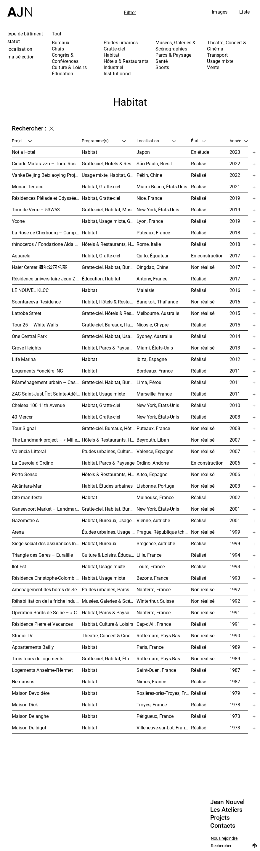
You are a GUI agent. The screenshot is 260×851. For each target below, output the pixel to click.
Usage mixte (220, 61)
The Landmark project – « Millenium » (47, 440)
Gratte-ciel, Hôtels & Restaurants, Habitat (109, 163)
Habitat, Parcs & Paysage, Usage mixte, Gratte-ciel (109, 347)
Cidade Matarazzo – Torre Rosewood (47, 163)
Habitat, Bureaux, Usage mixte (109, 520)
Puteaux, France (153, 232)
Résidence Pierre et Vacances (42, 624)
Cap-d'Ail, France (154, 624)
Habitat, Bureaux (99, 543)
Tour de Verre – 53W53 (36, 209)
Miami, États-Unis (155, 347)
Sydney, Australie (154, 336)
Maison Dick (25, 704)
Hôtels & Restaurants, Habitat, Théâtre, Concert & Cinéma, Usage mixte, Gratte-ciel (109, 440)
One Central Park (29, 336)
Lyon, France (150, 221)
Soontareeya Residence (36, 301)
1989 (234, 647)
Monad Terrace (27, 186)
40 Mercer (22, 417)
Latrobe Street (26, 313)
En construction (207, 255)
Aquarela (21, 255)
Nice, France (149, 198)
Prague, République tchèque (164, 532)
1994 (234, 555)
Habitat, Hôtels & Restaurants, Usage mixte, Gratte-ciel (109, 301)
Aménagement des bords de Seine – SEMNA (47, 589)
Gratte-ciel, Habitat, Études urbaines (109, 658)
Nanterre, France (154, 589)
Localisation (156, 140)
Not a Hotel (23, 152)
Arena (18, 532)
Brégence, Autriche (156, 543)
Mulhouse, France (155, 497)
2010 (234, 405)
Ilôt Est (19, 566)
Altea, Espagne (152, 474)
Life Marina (24, 359)
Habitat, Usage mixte (103, 394)
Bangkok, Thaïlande (157, 301)
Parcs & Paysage (173, 55)
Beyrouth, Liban (153, 440)
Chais (58, 48)
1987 (234, 670)
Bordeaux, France (155, 370)
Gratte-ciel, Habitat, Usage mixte (109, 336)
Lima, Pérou (149, 382)
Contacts (222, 825)
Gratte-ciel (114, 48)
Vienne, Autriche (153, 520)
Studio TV (22, 635)
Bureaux (60, 42)
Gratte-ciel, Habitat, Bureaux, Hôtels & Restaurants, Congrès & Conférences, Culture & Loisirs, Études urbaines (109, 382)
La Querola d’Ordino (32, 463)
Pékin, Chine (149, 175)
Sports (162, 67)
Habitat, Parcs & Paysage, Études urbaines (109, 612)
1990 (234, 635)
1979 (234, 693)
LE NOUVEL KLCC (30, 290)
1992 (234, 589)
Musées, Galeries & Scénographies (175, 45)
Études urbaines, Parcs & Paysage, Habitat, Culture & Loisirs (109, 589)
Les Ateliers (226, 810)
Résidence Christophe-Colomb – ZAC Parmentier (47, 578)
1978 (234, 704)
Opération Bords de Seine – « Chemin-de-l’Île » (47, 612)
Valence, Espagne (155, 451)
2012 (234, 359)
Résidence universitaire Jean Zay (46, 278)
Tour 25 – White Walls (35, 324)
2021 (234, 186)
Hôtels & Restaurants (126, 61)
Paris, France (150, 647)
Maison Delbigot (29, 727)
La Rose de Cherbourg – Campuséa (47, 232)
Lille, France (149, 555)
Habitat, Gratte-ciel (101, 186)
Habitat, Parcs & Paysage (108, 463)
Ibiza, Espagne (152, 359)
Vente (213, 67)
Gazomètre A (25, 520)
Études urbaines (121, 42)
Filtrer (130, 12)
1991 (234, 612)
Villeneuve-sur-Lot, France (163, 727)
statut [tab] (13, 41)
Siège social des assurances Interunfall (47, 543)
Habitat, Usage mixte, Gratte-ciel (109, 221)
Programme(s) (104, 140)
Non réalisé (202, 267)
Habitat (111, 55)
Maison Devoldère (30, 693)
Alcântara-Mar (26, 486)
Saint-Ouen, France (156, 670)
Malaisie (145, 290)
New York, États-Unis (158, 209)
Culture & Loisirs (69, 67)
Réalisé (198, 163)
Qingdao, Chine (152, 267)
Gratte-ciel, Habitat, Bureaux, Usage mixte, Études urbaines (109, 509)
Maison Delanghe (30, 716)
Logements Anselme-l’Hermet (42, 670)
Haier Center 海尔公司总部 (39, 267)
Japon (143, 152)
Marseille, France (154, 394)
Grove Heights (26, 347)
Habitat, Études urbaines (107, 486)
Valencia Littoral (29, 451)
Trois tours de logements (37, 658)
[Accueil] (19, 8)
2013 (234, 347)
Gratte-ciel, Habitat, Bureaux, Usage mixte (109, 267)
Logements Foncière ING (37, 370)
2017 (234, 255)
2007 (234, 440)
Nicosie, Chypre (152, 324)
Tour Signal (24, 428)
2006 (234, 463)
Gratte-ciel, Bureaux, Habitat (109, 324)
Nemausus (23, 681)
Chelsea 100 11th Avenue (38, 405)
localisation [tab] (19, 49)
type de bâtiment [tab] (25, 33)
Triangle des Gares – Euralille (42, 555)
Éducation (62, 73)
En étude (200, 152)
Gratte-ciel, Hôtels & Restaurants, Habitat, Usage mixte (109, 313)
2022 (234, 163)
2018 (234, 232)
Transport (217, 55)
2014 (234, 336)
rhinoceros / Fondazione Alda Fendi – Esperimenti (47, 244)
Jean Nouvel (227, 802)
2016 (234, 290)
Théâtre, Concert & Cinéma (226, 45)
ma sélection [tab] (21, 56)
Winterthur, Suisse (155, 601)
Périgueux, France (155, 716)
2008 (234, 417)
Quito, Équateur (152, 255)
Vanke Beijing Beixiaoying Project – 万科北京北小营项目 (47, 175)
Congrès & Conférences (65, 58)
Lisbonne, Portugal (156, 486)
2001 (234, 509)
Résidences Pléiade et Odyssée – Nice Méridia (47, 198)
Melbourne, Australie (158, 313)
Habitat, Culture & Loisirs (107, 624)
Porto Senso (24, 474)
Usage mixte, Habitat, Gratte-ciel (109, 175)
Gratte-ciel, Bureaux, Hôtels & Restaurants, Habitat (109, 428)
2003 (234, 486)
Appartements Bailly (33, 647)
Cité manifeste (27, 497)
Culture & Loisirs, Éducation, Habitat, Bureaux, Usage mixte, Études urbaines (109, 555)
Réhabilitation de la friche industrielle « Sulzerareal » (47, 601)
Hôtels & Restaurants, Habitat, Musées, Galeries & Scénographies (109, 244)
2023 (234, 152)
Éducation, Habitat (101, 278)
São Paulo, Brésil (154, 163)
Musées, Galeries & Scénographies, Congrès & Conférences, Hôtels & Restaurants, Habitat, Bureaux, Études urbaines (109, 601)
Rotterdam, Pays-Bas (158, 635)
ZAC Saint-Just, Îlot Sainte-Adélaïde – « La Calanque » (47, 394)
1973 (234, 716)
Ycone (18, 221)
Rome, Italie (149, 244)
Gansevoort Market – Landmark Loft (47, 509)
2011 (234, 370)
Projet (22, 140)
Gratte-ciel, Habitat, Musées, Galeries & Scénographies (109, 209)
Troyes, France (152, 704)
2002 (234, 497)
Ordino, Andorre (153, 463)
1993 (234, 566)
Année (238, 140)
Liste (244, 12)
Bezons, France (152, 578)
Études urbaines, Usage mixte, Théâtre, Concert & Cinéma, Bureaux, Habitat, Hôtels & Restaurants (109, 532)
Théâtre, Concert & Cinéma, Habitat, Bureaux (109, 635)
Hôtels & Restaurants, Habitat (109, 474)
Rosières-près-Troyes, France (164, 693)
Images (219, 12)
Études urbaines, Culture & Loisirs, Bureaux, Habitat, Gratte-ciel (109, 451)
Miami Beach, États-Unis (162, 186)
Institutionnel (117, 73)
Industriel (113, 67)
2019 (234, 198)
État (198, 140)
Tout (57, 33)
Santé (161, 61)
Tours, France (151, 566)
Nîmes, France (151, 681)
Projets (220, 817)
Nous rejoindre (224, 838)
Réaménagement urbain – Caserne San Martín (47, 382)
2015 (234, 313)
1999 (234, 532)
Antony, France (152, 278)
